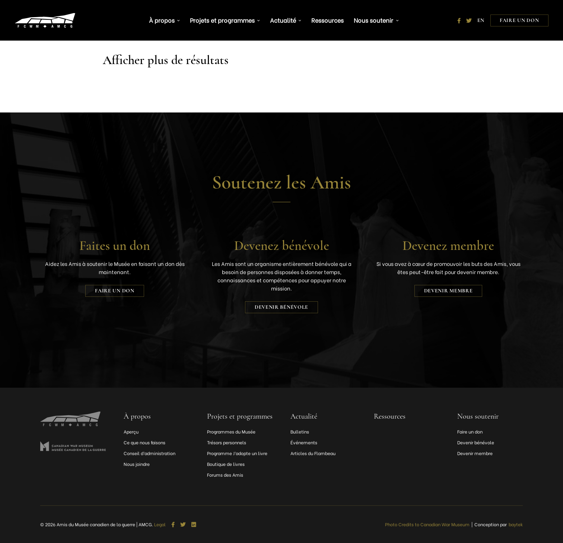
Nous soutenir (369, 19)
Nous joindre (137, 464)
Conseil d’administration (149, 453)
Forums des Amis (225, 474)
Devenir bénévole (281, 307)
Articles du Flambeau (312, 453)
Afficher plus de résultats (168, 60)
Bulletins (299, 431)
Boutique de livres (226, 464)
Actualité (282, 19)
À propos (166, 19)
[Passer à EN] (480, 18)
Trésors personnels (226, 442)
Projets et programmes (224, 19)
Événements (303, 442)
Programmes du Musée (231, 431)
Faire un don (519, 18)
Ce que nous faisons (144, 442)
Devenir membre (448, 291)
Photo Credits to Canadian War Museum (427, 524)
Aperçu (131, 431)
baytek (516, 524)
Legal (160, 524)
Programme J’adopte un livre (237, 453)
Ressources (324, 19)
